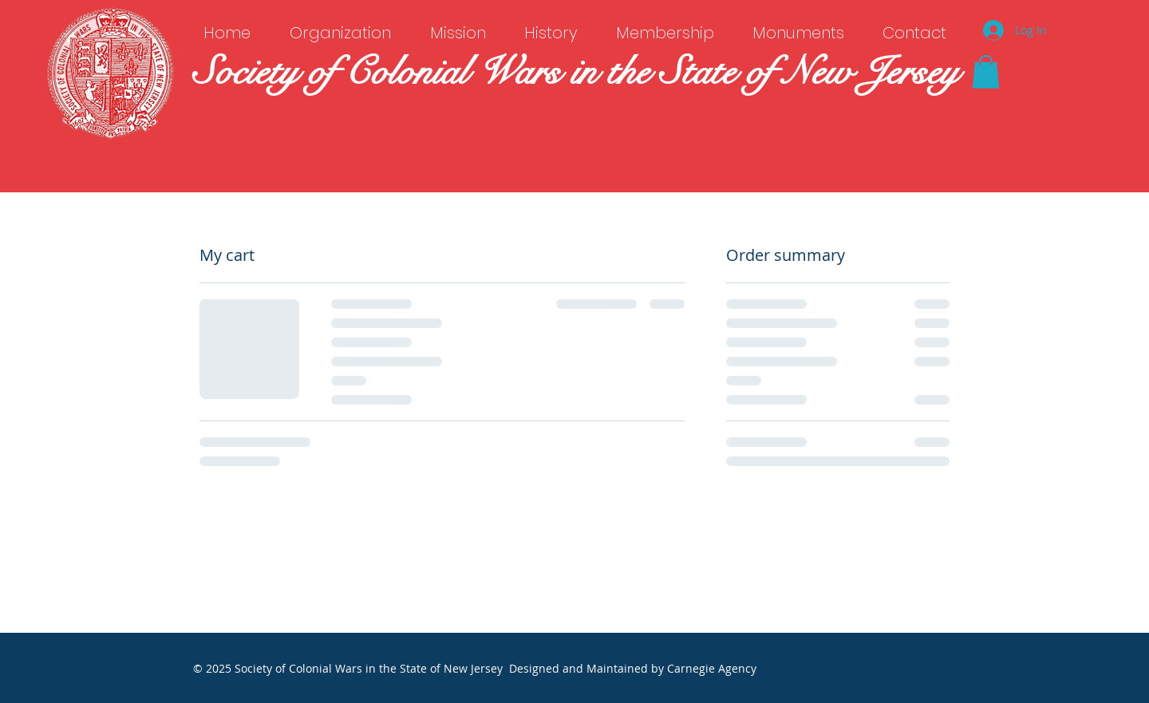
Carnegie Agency (711, 668)
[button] (986, 72)
